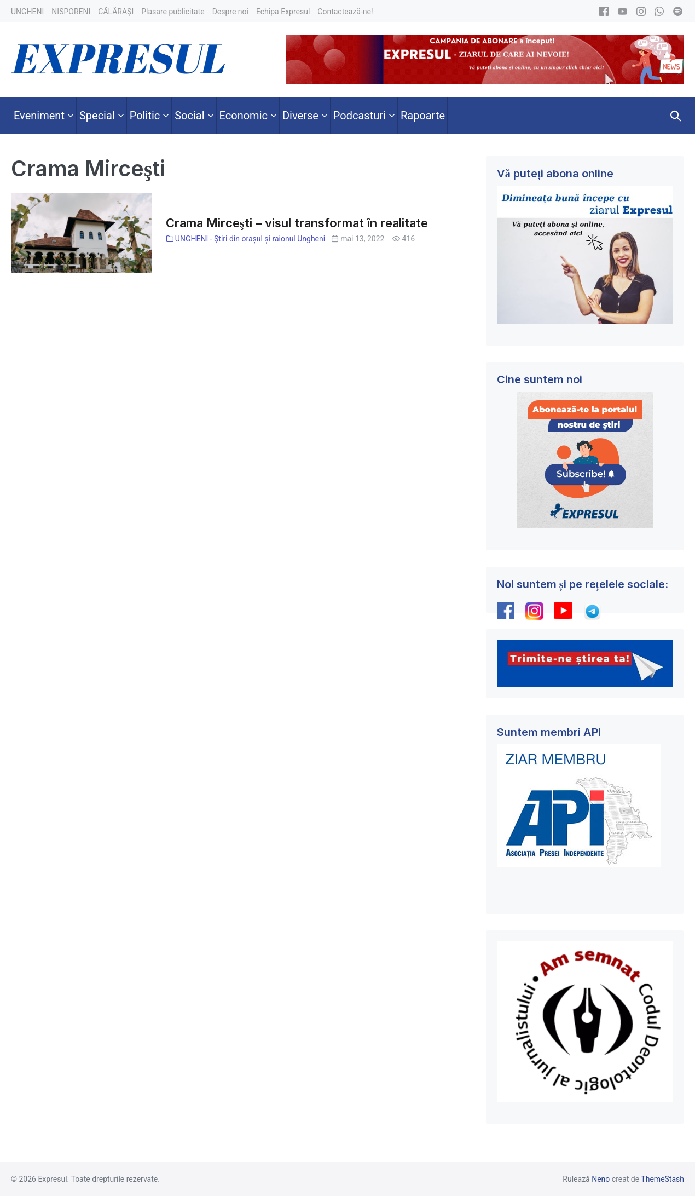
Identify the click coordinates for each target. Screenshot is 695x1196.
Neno (601, 1179)
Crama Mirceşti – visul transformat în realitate (297, 223)
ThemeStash (662, 1179)
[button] (676, 115)
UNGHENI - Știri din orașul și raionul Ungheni (250, 238)
